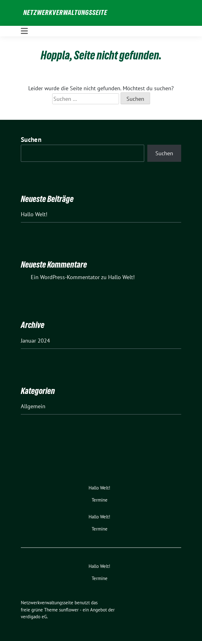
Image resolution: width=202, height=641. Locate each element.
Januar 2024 (35, 340)
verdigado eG (34, 617)
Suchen (31, 139)
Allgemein (33, 406)
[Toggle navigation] (24, 31)
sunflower (69, 610)
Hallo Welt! (34, 214)
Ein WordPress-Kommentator (65, 277)
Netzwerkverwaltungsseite (65, 12)
